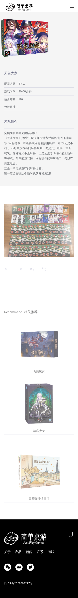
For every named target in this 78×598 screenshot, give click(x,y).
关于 (7, 552)
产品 (18, 552)
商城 (51, 552)
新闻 (29, 552)
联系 (40, 552)
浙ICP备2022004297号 (18, 583)
